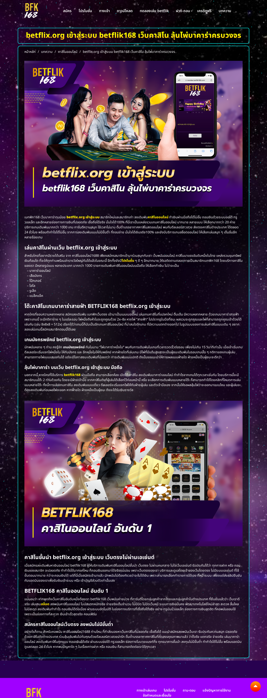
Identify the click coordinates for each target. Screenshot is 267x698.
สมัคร (67, 11)
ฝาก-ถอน (183, 11)
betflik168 (72, 375)
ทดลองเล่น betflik (154, 11)
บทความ (225, 11)
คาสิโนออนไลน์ (158, 217)
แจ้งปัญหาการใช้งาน (217, 690)
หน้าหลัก (30, 51)
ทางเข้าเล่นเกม (147, 690)
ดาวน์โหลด (125, 11)
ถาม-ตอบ (189, 690)
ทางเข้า (104, 11)
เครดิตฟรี (204, 11)
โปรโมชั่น (85, 11)
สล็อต (45, 604)
